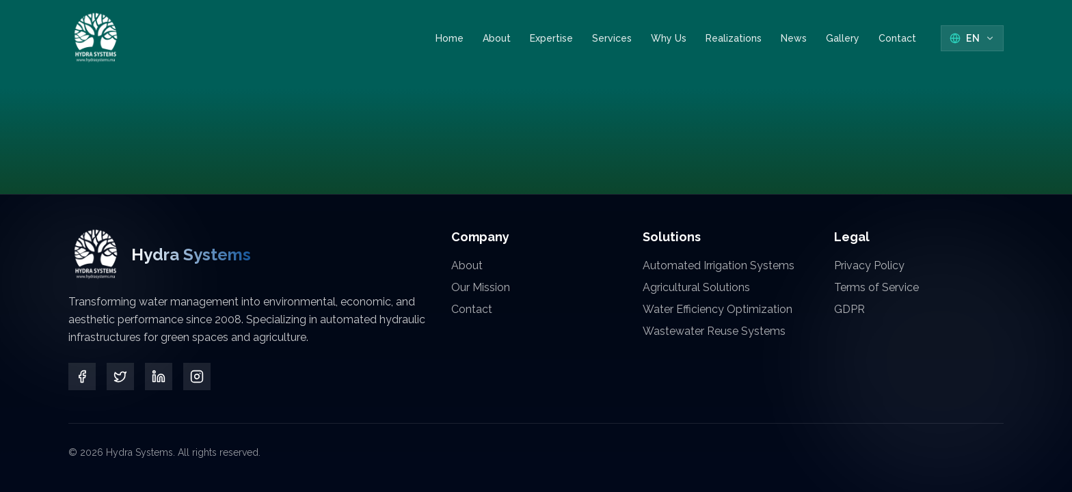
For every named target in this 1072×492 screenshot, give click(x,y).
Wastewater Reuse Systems (714, 331)
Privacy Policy (869, 265)
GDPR (849, 309)
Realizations (734, 38)
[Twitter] (120, 376)
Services (612, 38)
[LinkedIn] (158, 376)
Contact (897, 38)
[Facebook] (82, 376)
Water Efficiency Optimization (717, 309)
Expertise (551, 38)
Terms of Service (876, 287)
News (794, 38)
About (497, 38)
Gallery (842, 38)
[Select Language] (972, 38)
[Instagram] (197, 376)
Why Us (668, 38)
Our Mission (480, 287)
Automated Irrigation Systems (718, 265)
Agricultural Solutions (696, 287)
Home (450, 38)
